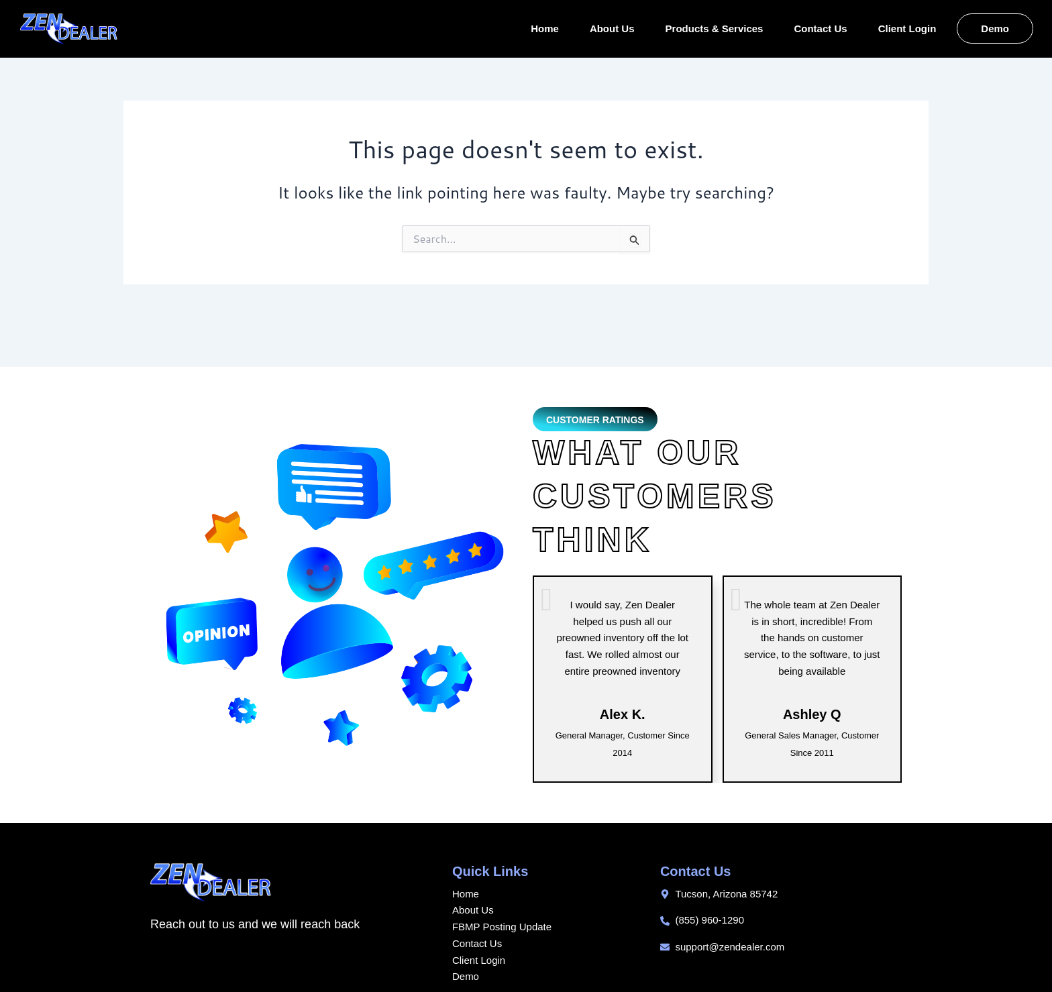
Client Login (907, 28)
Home (545, 28)
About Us (612, 28)
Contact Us (820, 28)
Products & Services (715, 28)
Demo (995, 28)
